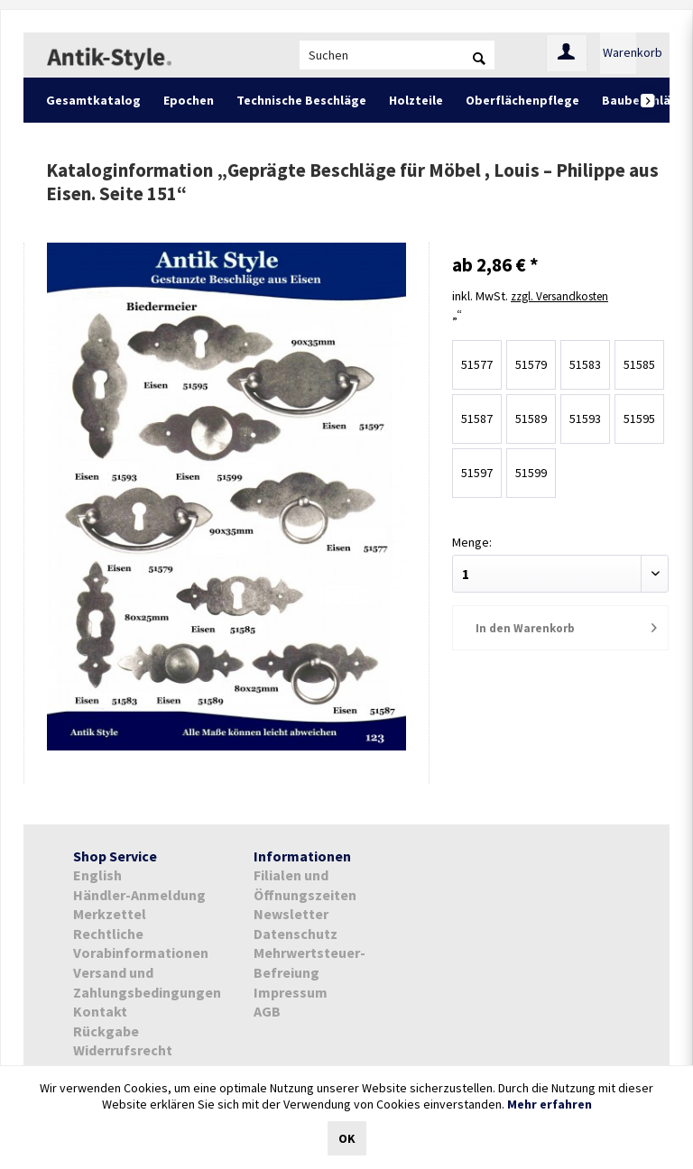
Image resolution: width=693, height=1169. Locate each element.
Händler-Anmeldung (139, 895)
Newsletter (291, 914)
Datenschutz (295, 934)
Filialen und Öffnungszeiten (305, 885)
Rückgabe (106, 1031)
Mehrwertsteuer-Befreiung (309, 962)
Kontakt (100, 1011)
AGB (267, 1011)
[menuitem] (397, 55)
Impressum (291, 992)
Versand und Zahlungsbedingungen (147, 982)
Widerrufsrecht (122, 1050)
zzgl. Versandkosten (566, 295)
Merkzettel (109, 914)
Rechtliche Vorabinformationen (140, 943)
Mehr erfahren (549, 1104)
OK (347, 1138)
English (97, 875)
